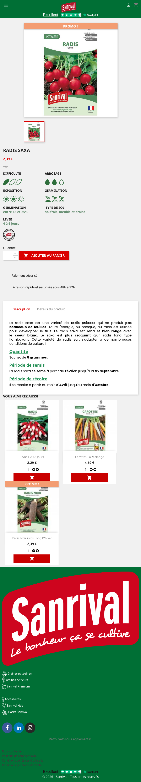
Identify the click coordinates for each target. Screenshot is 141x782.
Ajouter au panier (44, 255)
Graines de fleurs (17, 680)
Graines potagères (20, 673)
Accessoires (11, 699)
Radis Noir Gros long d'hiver (32, 538)
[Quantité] (8, 255)
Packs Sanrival (17, 712)
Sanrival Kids (14, 705)
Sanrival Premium (18, 686)
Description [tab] (21, 309)
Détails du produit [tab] (51, 309)
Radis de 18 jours (32, 457)
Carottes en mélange (89, 457)
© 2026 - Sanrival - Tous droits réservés (70, 777)
